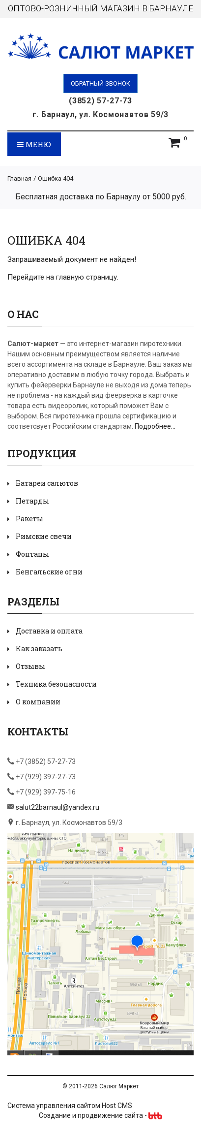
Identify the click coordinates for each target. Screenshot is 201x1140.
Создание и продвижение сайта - (100, 1115)
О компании (38, 701)
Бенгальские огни (49, 571)
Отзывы (30, 666)
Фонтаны (32, 554)
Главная (19, 178)
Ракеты (29, 518)
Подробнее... (155, 426)
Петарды (32, 501)
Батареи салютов (47, 483)
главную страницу (86, 277)
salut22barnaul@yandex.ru (57, 807)
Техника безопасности (56, 684)
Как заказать (39, 648)
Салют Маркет (119, 1086)
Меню (34, 144)
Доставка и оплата (49, 630)
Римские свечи (44, 536)
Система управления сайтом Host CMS (69, 1105)
